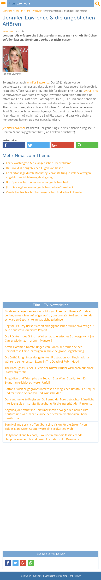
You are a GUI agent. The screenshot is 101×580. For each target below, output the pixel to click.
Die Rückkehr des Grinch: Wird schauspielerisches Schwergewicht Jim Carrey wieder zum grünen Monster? (49, 338)
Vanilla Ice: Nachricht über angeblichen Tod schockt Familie (44, 192)
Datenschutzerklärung (56, 575)
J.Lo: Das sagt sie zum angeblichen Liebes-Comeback (39, 187)
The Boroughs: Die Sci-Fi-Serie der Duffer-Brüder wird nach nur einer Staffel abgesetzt (49, 370)
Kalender (37, 575)
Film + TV (18, 10)
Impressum (75, 575)
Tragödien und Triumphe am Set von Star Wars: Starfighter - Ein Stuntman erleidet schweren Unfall (46, 380)
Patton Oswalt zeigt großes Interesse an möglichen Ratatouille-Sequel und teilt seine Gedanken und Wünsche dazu (50, 391)
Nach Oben (25, 575)
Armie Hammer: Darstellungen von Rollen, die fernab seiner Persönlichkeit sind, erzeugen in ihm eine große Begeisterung (44, 349)
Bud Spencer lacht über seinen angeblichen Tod (37, 182)
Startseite (7, 10)
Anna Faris (91, 91)
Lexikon (19, 3)
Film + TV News (33, 10)
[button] (14, 145)
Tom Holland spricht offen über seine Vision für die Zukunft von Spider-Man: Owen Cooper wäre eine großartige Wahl (46, 427)
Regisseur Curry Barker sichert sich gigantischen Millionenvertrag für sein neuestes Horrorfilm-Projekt (49, 328)
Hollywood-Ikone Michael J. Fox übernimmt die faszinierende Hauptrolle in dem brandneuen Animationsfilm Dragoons (43, 437)
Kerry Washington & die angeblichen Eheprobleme (38, 163)
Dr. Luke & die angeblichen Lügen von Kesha (34, 168)
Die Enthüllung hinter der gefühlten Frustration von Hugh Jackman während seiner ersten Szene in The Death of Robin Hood (48, 359)
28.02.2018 (8, 31)
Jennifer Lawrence (37, 82)
